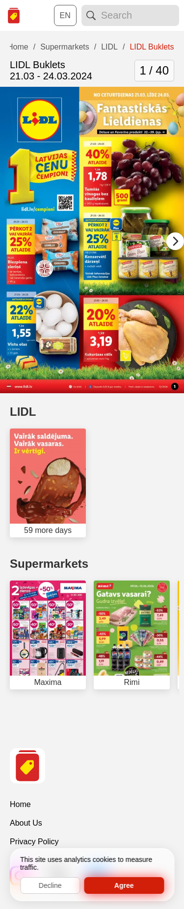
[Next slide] (175, 241)
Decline (50, 885)
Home (20, 804)
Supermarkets (49, 563)
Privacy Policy (34, 841)
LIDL (23, 411)
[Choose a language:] (65, 15)
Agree (124, 885)
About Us (26, 823)
